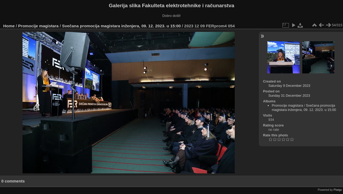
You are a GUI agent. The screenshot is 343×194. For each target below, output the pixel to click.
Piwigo (338, 189)
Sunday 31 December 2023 (289, 96)
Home (9, 26)
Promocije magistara (38, 26)
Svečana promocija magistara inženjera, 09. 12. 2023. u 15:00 (121, 26)
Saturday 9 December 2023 (289, 86)
